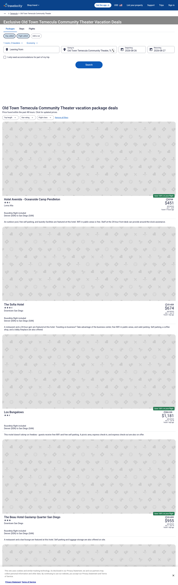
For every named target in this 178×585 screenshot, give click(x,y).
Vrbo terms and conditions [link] (102, 542)
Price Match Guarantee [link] (115, 379)
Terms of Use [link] (97, 537)
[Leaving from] (36, 58)
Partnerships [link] (9, 542)
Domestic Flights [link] (54, 542)
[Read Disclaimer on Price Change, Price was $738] (160, 139)
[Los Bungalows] (118, 212)
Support (151, 5)
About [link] (7, 528)
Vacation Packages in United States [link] (62, 537)
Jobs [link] (6, 532)
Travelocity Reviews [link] (55, 551)
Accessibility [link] (97, 546)
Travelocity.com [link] (8, 14)
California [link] (66, 14)
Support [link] (139, 528)
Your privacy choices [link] (100, 551)
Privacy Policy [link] (97, 528)
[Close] (173, 575)
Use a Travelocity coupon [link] (145, 546)
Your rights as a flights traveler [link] (147, 551)
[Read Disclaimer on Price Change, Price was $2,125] (157, 204)
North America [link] (32, 14)
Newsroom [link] (9, 546)
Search (89, 74)
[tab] (79, 42)
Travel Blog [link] (52, 565)
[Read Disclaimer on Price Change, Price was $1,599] (160, 238)
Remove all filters (61, 127)
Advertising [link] (9, 560)
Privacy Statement (13, 582)
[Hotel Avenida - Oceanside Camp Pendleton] (118, 147)
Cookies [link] (95, 532)
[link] (47, 488)
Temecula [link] (76, 14)
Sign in (171, 5)
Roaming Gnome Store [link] (13, 555)
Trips (161, 5)
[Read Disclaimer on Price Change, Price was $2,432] (157, 304)
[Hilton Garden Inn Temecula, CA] (147, 424)
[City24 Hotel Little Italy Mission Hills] (118, 313)
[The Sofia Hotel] (118, 180)
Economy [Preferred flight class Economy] (162, 50)
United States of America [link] (50, 14)
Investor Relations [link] (11, 551)
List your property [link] (11, 537)
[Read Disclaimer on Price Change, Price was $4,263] (157, 270)
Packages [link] (21, 14)
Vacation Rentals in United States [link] (61, 532)
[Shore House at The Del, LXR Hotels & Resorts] (118, 278)
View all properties (89, 466)
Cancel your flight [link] (142, 537)
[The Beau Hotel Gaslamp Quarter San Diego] (118, 246)
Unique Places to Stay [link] (56, 560)
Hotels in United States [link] (57, 528)
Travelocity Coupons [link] (56, 555)
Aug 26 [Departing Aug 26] (126, 59)
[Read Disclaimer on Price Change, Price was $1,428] (160, 170)
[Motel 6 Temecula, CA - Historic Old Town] (30, 424)
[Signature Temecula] (89, 424)
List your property (135, 5)
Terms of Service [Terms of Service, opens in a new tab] (29, 582)
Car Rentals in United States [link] (59, 546)
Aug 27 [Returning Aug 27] (152, 59)
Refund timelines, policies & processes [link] (150, 542)
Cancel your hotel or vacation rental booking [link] (152, 532)
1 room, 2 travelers (143, 50)
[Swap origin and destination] (63, 59)
